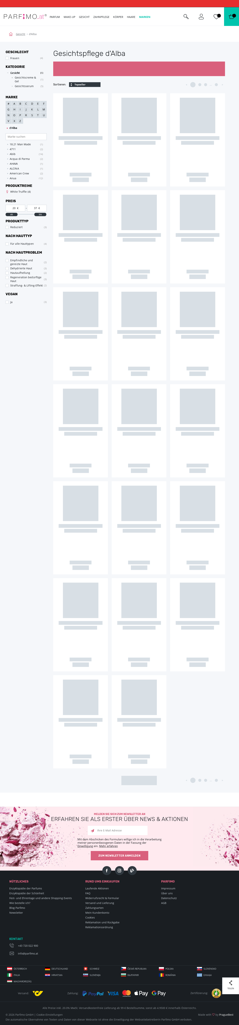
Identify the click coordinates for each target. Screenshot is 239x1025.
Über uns (167, 893)
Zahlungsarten (94, 908)
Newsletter (16, 912)
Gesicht (20, 34)
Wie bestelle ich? (19, 903)
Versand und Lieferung (99, 903)
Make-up (69, 17)
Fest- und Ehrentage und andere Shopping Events (40, 898)
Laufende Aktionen (97, 888)
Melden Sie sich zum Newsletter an (119, 817)
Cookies (90, 917)
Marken (144, 17)
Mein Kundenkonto (97, 912)
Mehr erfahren (108, 846)
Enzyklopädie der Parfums (25, 888)
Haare (131, 17)
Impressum (168, 888)
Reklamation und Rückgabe (102, 922)
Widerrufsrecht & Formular (102, 898)
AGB (163, 903)
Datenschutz (169, 898)
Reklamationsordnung (99, 927)
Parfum (55, 17)
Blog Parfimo (17, 908)
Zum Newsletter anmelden (119, 855)
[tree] (24, 80)
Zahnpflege (101, 17)
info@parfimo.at (28, 953)
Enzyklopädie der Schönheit (26, 893)
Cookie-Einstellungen (49, 1014)
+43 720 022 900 (28, 945)
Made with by (215, 1014)
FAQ (87, 893)
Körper (118, 17)
